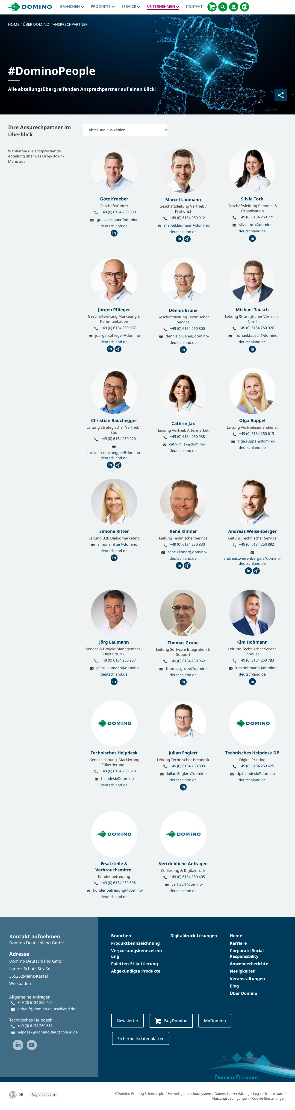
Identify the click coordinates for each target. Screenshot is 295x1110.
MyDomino (215, 1020)
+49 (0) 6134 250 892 (256, 544)
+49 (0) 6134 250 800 (187, 328)
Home (236, 935)
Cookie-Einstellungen (269, 1098)
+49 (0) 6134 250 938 (187, 436)
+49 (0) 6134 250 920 (118, 438)
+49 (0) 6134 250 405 (187, 876)
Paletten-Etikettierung (134, 963)
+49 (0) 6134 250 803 (187, 765)
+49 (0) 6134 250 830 (187, 544)
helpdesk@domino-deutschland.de (47, 1032)
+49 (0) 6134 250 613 (256, 433)
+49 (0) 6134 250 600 (118, 211)
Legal (257, 1093)
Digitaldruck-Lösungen (193, 935)
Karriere (238, 943)
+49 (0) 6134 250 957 (118, 660)
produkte (103, 6)
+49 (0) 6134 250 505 (118, 882)
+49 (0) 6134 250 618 (118, 770)
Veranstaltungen (247, 978)
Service (130, 6)
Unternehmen (163, 6)
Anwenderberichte (249, 963)
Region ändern (43, 1094)
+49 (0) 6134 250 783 (256, 660)
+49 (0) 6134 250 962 (187, 660)
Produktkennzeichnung (135, 943)
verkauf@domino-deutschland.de (46, 1008)
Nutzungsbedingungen (230, 1098)
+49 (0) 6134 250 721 (256, 217)
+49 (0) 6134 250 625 (256, 765)
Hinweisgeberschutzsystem (189, 1093)
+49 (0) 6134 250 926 (256, 327)
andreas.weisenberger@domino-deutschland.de (252, 561)
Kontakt (194, 6)
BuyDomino (171, 1021)
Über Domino (243, 993)
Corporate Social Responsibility (247, 953)
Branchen (72, 6)
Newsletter (128, 1020)
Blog (234, 986)
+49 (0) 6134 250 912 (187, 217)
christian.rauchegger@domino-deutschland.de (114, 455)
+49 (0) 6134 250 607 (118, 327)
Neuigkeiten (243, 971)
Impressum (274, 1093)
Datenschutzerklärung (232, 1093)
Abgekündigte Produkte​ (135, 971)
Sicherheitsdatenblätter (140, 1038)
